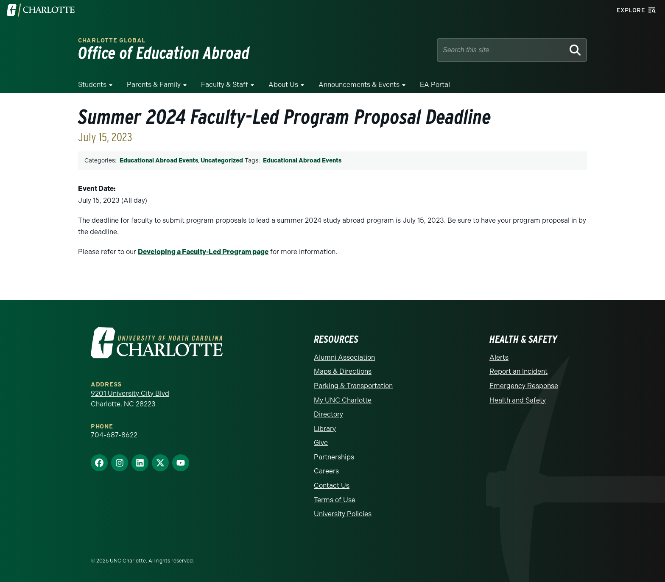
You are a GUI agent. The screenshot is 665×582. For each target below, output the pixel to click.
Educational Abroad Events (159, 160)
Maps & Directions (343, 371)
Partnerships (334, 457)
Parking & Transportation (353, 386)
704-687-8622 (114, 435)
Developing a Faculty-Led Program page (203, 252)
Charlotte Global (112, 40)
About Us (283, 85)
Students (92, 85)
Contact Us (331, 485)
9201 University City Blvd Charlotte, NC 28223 (130, 399)
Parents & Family (154, 85)
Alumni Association (344, 357)
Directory (328, 414)
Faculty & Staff (224, 85)
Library (325, 429)
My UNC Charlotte (343, 400)
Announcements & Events (359, 85)
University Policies (343, 514)
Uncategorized (222, 160)
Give (321, 443)
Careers (326, 471)
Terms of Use (334, 500)
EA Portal (435, 85)
